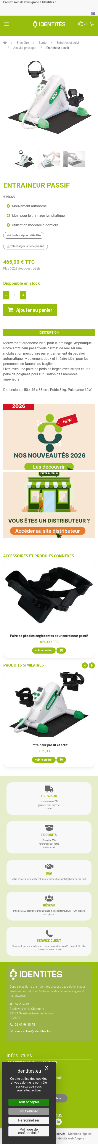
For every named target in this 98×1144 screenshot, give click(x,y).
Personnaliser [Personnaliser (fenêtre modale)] (28, 1120)
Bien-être (23, 42)
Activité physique (24, 48)
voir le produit (43, 650)
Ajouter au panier (30, 310)
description (49, 332)
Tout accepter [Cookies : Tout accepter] (28, 1102)
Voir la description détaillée (24, 235)
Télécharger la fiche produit (25, 246)
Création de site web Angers (65, 1138)
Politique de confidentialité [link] (28, 1131)
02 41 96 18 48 (25, 1024)
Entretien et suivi (68, 42)
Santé (43, 42)
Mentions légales (80, 1134)
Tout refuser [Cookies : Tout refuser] (29, 1111)
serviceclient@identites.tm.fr (34, 1031)
